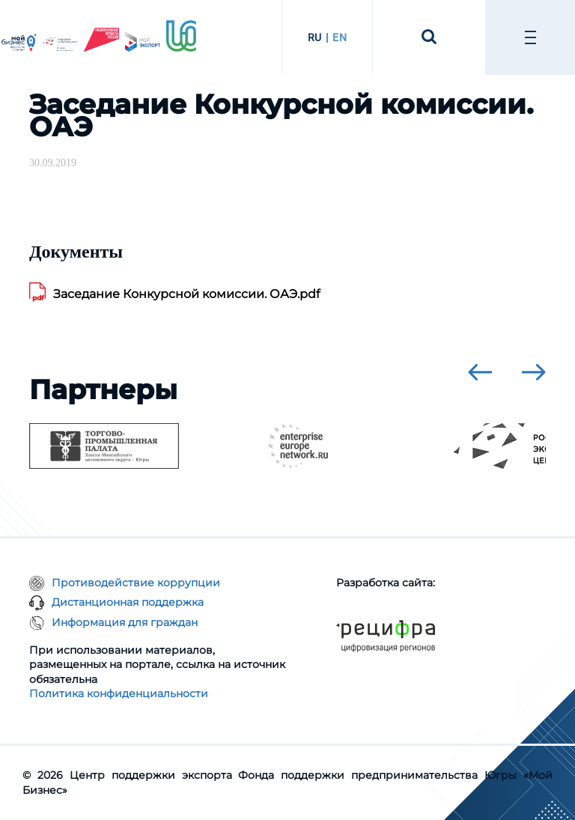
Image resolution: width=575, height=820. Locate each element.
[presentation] (480, 372)
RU (315, 37)
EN (339, 37)
